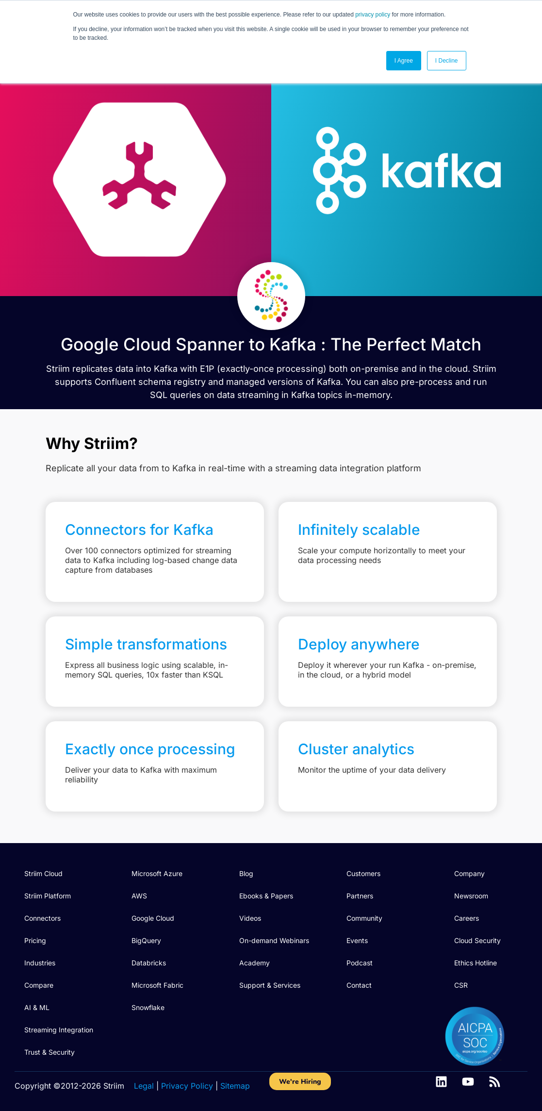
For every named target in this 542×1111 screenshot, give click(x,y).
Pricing (35, 940)
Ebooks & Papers (266, 896)
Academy (254, 963)
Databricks (148, 963)
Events (357, 940)
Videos (250, 918)
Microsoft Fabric (157, 985)
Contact (359, 985)
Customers (363, 873)
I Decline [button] (446, 60)
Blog (246, 873)
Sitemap (235, 1086)
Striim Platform (47, 896)
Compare (38, 985)
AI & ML (36, 1007)
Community (364, 918)
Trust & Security (49, 1052)
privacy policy (372, 14)
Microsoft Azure (156, 873)
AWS (139, 896)
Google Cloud (152, 918)
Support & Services (269, 985)
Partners (359, 896)
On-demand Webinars (274, 940)
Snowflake (147, 1007)
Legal (144, 1086)
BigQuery (146, 940)
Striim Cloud (43, 873)
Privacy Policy (187, 1086)
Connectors (42, 918)
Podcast (359, 963)
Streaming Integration (58, 1030)
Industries (39, 963)
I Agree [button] (403, 60)
